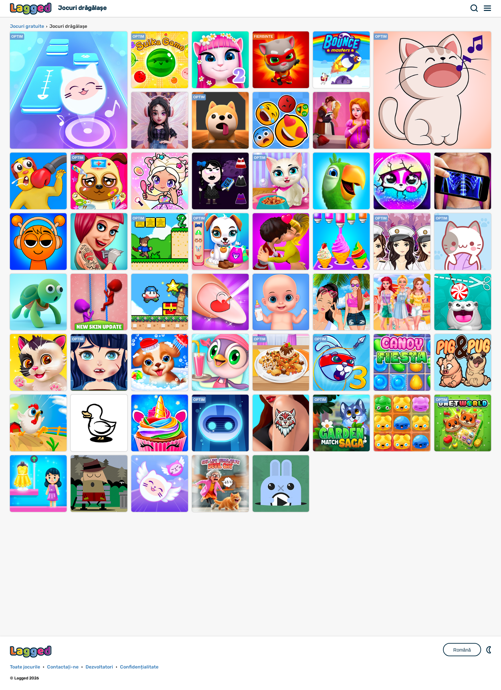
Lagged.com (31, 651)
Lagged (31, 8)
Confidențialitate (139, 667)
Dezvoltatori (99, 667)
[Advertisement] (251, 566)
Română (462, 650)
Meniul (487, 8)
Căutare (474, 8)
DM (489, 649)
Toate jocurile (25, 667)
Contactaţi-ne (63, 667)
